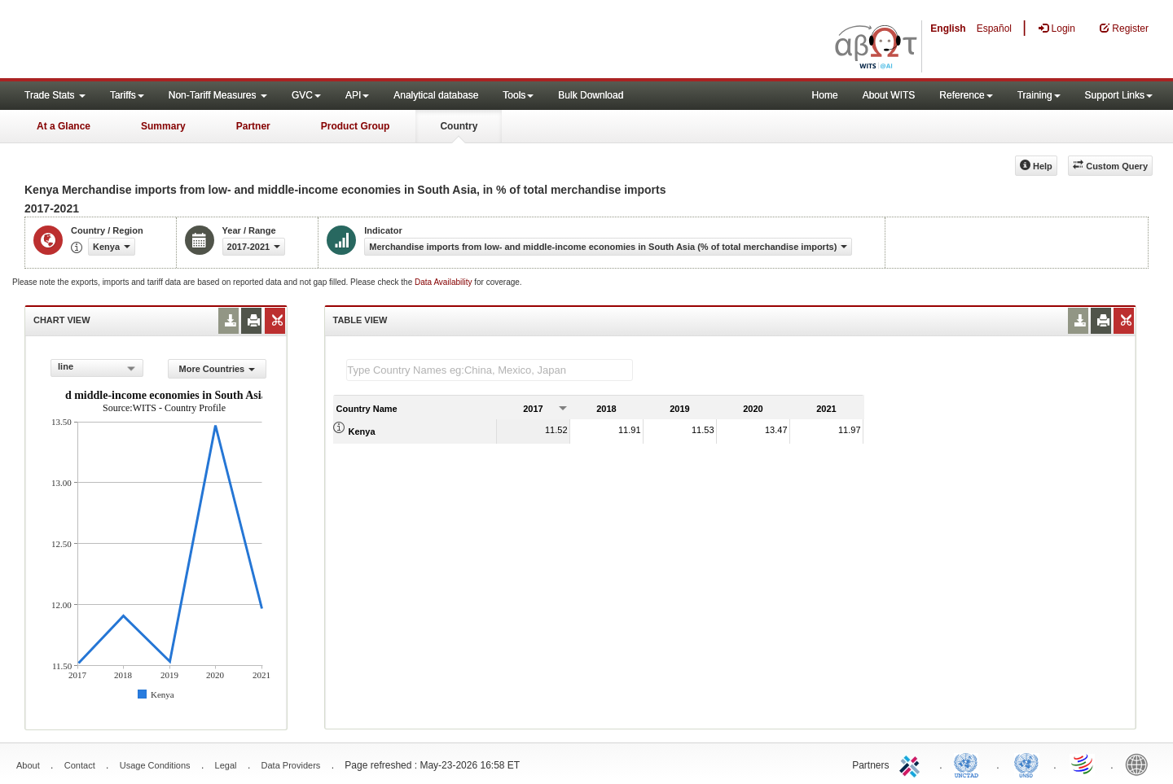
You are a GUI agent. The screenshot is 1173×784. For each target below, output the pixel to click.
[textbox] (489, 370)
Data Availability (444, 282)
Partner (253, 126)
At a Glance (63, 126)
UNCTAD (969, 763)
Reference (965, 95)
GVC (306, 95)
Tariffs (127, 95)
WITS (163, 40)
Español (994, 28)
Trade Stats (55, 95)
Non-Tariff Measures (218, 95)
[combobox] (97, 368)
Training (1039, 95)
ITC (912, 763)
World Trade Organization (1083, 763)
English (947, 28)
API (357, 95)
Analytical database (435, 95)
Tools (518, 95)
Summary (163, 126)
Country (458, 126)
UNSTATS (1026, 763)
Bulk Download (590, 95)
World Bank (1140, 763)
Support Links (1119, 95)
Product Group (355, 126)
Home (825, 95)
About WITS (889, 95)
